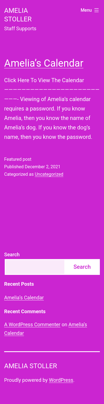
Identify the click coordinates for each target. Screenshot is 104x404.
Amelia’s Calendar (43, 63)
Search (12, 254)
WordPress (61, 380)
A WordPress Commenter (32, 324)
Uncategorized (49, 174)
